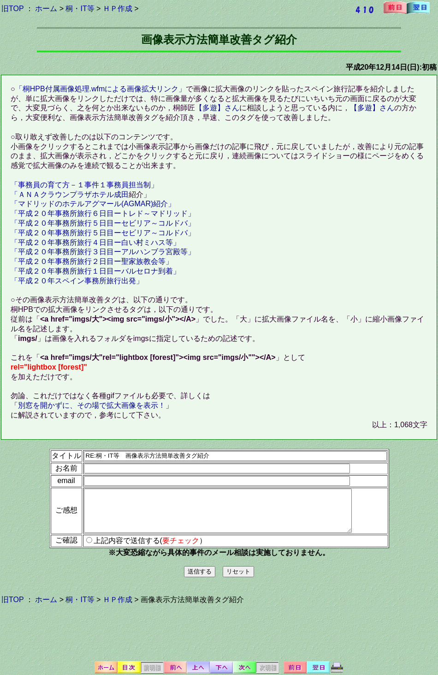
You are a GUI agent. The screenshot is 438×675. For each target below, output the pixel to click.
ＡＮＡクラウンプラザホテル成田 (73, 194)
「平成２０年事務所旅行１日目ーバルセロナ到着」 (95, 271)
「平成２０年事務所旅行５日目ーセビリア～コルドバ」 (103, 223)
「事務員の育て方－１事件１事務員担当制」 (84, 185)
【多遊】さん (217, 108)
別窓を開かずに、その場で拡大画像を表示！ (92, 405)
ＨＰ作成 (117, 8)
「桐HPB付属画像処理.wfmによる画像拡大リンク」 (100, 89)
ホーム (46, 8)
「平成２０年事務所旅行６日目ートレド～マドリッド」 (103, 213)
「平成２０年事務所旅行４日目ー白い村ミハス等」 (95, 242)
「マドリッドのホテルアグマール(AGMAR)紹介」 (93, 204)
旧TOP (12, 8)
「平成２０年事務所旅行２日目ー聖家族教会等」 (92, 261)
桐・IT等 (79, 8)
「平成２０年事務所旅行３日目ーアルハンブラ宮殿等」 (103, 252)
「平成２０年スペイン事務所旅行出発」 (77, 281)
